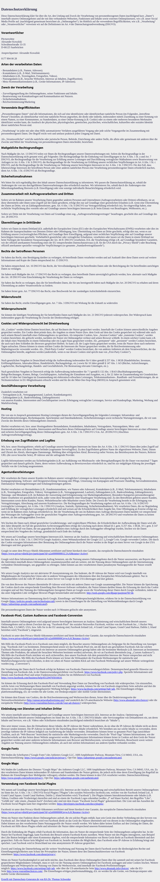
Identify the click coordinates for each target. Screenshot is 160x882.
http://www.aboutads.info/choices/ (112, 868)
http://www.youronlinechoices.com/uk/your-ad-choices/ (52, 703)
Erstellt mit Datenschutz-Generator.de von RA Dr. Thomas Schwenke (36, 879)
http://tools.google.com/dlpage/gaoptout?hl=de (110, 593)
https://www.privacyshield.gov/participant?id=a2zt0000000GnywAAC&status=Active (45, 638)
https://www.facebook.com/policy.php (104, 672)
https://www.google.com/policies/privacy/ (45, 757)
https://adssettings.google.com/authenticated (99, 757)
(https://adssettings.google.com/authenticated (23, 604)
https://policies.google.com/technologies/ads (32, 601)
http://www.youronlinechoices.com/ (25, 871)
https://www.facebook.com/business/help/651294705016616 (31, 677)
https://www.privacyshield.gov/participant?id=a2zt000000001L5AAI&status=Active (44, 553)
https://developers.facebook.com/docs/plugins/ (80, 803)
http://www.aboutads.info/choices (131, 700)
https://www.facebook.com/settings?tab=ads (93, 689)
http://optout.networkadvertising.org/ (45, 700)
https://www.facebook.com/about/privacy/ (35, 854)
